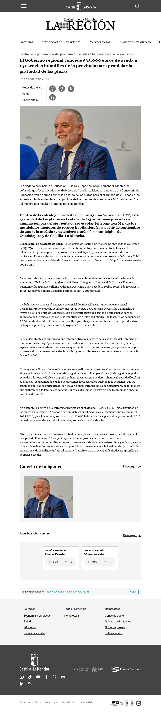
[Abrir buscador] (137, 6)
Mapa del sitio (69, 702)
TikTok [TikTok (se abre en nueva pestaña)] (30, 677)
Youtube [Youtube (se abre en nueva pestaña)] (38, 677)
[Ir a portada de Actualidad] (80, 25)
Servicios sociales (34, 633)
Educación (30, 627)
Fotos (25, 93)
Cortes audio (30, 100)
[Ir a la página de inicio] (81, 5)
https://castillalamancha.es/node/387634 (68, 591)
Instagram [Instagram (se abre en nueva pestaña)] (22, 677)
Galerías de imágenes (118, 621)
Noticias (27, 42)
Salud (27, 621)
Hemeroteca (71, 615)
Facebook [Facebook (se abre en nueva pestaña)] (46, 677)
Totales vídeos (113, 633)
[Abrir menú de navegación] (24, 6)
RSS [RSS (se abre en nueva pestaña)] (30, 684)
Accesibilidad (87, 702)
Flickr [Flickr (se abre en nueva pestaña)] (63, 677)
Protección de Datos (30, 702)
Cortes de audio (114, 615)
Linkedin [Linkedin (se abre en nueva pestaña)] (22, 684)
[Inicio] (46, 661)
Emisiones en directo (135, 42)
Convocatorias (100, 42)
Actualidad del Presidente (61, 42)
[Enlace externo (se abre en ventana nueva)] (125, 703)
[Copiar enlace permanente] (134, 592)
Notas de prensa (32, 87)
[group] (61, 558)
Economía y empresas (37, 615)
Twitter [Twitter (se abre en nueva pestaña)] (55, 677)
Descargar (130, 466)
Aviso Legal (51, 702)
